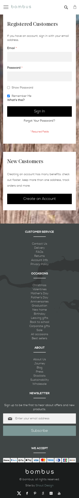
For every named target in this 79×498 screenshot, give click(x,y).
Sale (39, 330)
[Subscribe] (39, 431)
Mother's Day (39, 293)
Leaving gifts (39, 318)
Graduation (39, 306)
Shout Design (45, 485)
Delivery (39, 248)
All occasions (39, 334)
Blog (39, 367)
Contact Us (39, 244)
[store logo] (21, 6)
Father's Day (39, 297)
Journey (39, 363)
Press (39, 372)
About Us (39, 359)
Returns (39, 256)
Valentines (40, 289)
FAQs (39, 252)
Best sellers (39, 338)
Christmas (39, 285)
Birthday (39, 314)
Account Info (39, 260)
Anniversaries (40, 301)
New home (39, 310)
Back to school (39, 322)
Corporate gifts (39, 326)
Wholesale (39, 384)
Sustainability (39, 380)
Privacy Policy (40, 264)
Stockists (39, 376)
